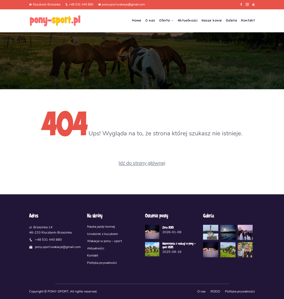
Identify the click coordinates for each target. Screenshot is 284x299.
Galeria (231, 21)
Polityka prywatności (102, 263)
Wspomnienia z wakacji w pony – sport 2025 (179, 245)
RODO (215, 291)
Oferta (164, 21)
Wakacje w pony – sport (104, 241)
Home (136, 21)
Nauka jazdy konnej (101, 226)
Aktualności (188, 21)
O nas (150, 21)
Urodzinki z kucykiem (102, 234)
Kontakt (248, 21)
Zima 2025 (168, 228)
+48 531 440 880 (79, 4)
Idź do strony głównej (142, 163)
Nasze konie (212, 21)
